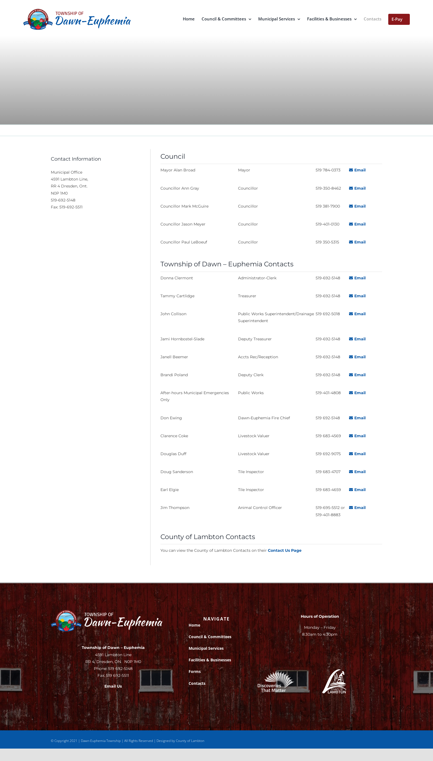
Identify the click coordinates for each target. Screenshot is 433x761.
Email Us (113, 686)
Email (357, 170)
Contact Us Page (285, 550)
